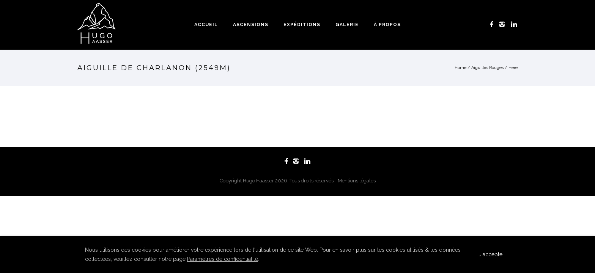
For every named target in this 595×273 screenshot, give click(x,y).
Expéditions (301, 24)
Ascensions (250, 24)
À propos (387, 24)
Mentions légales (357, 181)
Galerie (347, 24)
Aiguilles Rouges (487, 67)
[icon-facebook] (493, 24)
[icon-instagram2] (504, 24)
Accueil (206, 24)
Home (460, 67)
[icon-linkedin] (514, 24)
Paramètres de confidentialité (222, 259)
